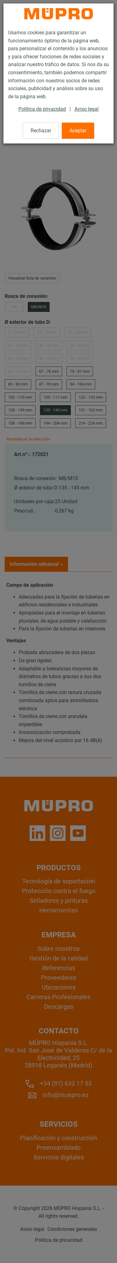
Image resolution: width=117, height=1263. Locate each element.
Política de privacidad (42, 109)
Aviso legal (87, 109)
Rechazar (41, 131)
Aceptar (78, 131)
